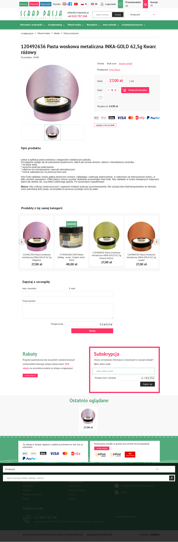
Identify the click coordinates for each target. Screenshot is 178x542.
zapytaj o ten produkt (105, 125)
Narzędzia (92, 24)
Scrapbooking (55, 24)
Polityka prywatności (33, 494)
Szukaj (118, 14)
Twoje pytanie (28, 301)
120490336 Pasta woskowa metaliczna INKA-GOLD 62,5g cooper (141, 257)
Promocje (34, 4)
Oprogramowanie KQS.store (99, 534)
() (133, 4)
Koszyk (72, 494)
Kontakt (27, 490)
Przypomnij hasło (77, 490)
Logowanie (110, 4)
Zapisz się (147, 384)
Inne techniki (109, 24)
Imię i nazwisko (29, 288)
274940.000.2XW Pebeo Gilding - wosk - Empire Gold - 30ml (71, 257)
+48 (77, 16)
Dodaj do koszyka (137, 90)
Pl (86, 4)
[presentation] (21, 242)
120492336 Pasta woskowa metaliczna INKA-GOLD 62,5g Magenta (36, 257)
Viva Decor (114, 69)
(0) (154, 4)
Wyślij (92, 330)
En (96, 4)
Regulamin (28, 486)
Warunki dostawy (31, 481)
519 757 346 (45, 517)
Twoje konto (75, 486)
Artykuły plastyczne (132, 24)
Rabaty (26, 498)
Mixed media (74, 24)
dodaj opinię (125, 63)
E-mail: (72, 288)
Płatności (27, 477)
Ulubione (73, 498)
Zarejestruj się (76, 481)
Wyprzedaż (46, 4)
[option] (52, 91)
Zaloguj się (74, 477)
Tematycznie (27, 31)
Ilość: (100, 90)
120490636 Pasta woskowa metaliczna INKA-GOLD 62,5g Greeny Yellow (106, 255)
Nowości (24, 4)
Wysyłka (56, 4)
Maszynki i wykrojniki (31, 24)
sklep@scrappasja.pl (78, 12)
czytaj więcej (30, 375)
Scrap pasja (41, 14)
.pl (155, 534)
